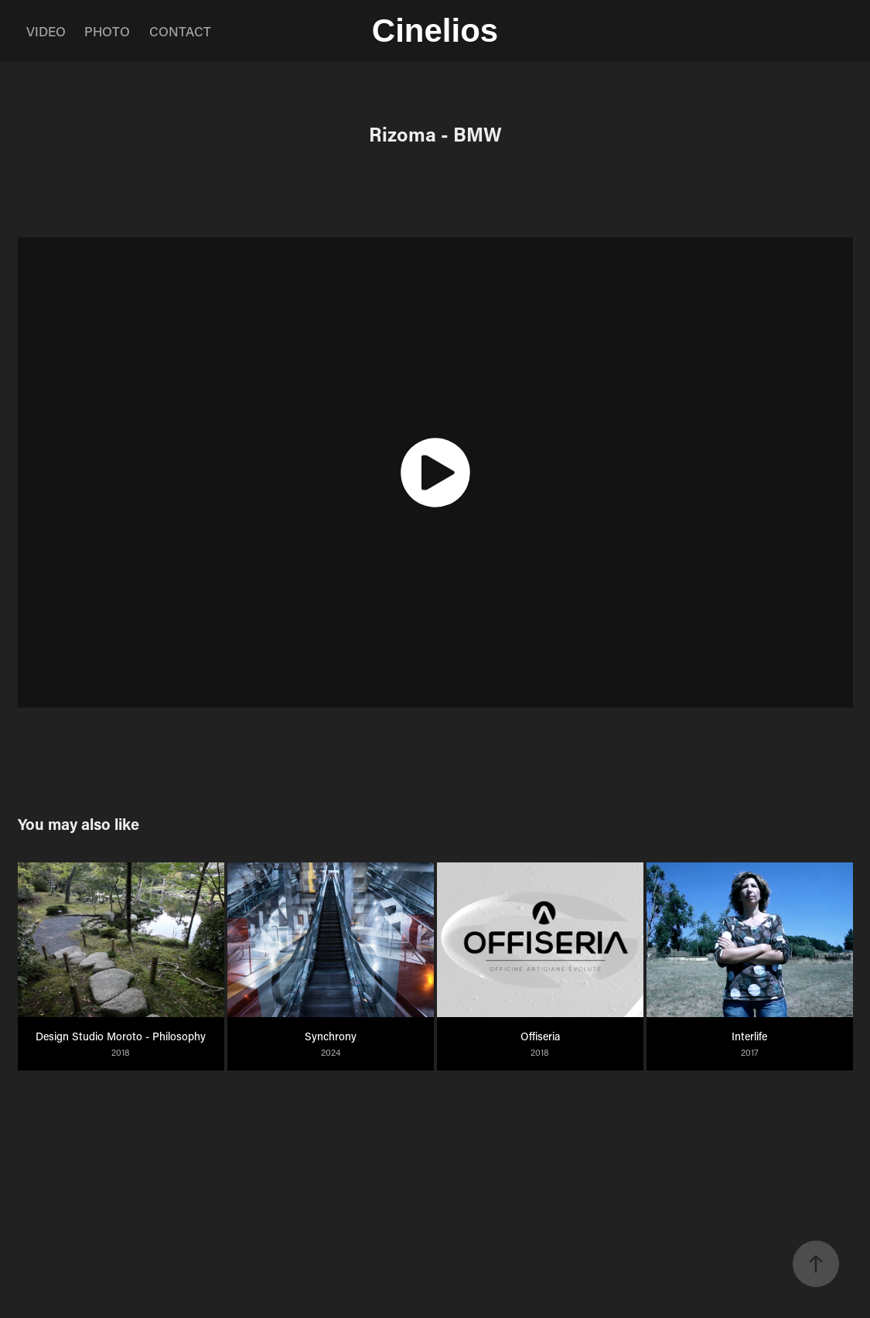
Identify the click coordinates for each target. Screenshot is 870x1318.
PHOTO (107, 30)
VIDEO (46, 30)
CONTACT (180, 30)
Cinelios (435, 30)
